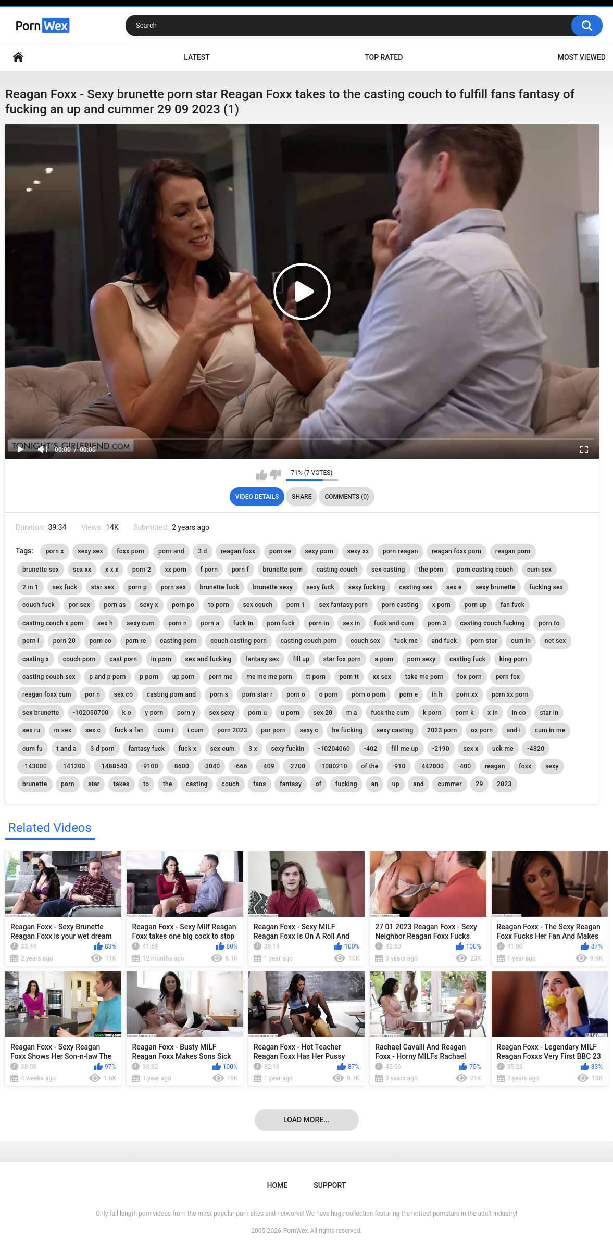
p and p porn (107, 676)
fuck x (187, 748)
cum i (166, 730)
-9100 (149, 766)
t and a (67, 748)
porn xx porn (510, 694)
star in (549, 712)
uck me (503, 748)
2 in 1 (30, 587)
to (146, 784)
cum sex (539, 569)
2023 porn (442, 730)
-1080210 (333, 766)
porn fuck (281, 623)
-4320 (535, 748)
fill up (301, 659)
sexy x (149, 605)
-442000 (431, 766)
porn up (476, 605)
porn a (210, 623)
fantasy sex (262, 659)
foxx (525, 766)
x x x (112, 569)
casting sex (415, 587)
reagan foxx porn (456, 551)
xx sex (382, 676)
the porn (431, 569)
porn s (219, 694)
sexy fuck (321, 587)
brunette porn (283, 569)
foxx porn (130, 551)
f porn (209, 569)
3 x (252, 748)
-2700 (296, 766)
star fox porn (342, 659)
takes (122, 784)
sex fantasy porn (343, 605)
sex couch (257, 605)
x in (492, 712)
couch (230, 784)
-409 (267, 766)
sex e (454, 587)
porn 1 (295, 605)
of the (369, 766)
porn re (136, 641)
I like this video (261, 475)
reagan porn (513, 551)
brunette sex (40, 569)
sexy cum (140, 623)
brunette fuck (219, 587)
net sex (555, 641)
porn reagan (400, 551)
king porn (513, 659)
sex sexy (222, 712)
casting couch (337, 569)
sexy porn (319, 551)
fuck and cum (394, 623)
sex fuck (65, 587)
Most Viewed (582, 57)
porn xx (467, 694)
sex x (470, 748)
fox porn (469, 676)
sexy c (308, 730)
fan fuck (512, 605)
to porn (218, 605)
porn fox (507, 676)
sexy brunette (496, 587)
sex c (93, 730)
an (374, 784)
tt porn (316, 676)
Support (330, 1185)
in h (437, 694)
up (395, 784)
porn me (220, 676)
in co (519, 712)
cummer (449, 784)
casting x (35, 659)
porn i (30, 641)
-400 (464, 766)
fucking (346, 784)
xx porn (176, 569)
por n (92, 694)
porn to (549, 623)
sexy (552, 766)
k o (126, 712)
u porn (290, 712)
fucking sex (546, 587)
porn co (101, 641)
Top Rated (384, 57)
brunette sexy (273, 587)
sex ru (31, 730)
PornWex (295, 1230)
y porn (154, 712)
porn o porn (368, 694)
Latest (197, 57)
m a (351, 712)
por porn (273, 730)
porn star (484, 641)
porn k (464, 712)
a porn (383, 659)
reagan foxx (238, 551)
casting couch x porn (53, 623)
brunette (34, 784)
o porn (328, 694)
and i (514, 730)
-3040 (211, 766)
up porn (183, 676)
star (93, 784)
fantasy (291, 784)
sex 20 (322, 712)
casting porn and (171, 694)
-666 (240, 766)
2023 (504, 784)
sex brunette (40, 712)
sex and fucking (208, 659)
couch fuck (38, 605)
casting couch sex (49, 676)
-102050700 (90, 712)
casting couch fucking (492, 623)
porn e (408, 694)
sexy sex (90, 551)
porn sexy (421, 659)
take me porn (424, 676)
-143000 (34, 766)
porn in (319, 623)
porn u (257, 712)
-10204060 (334, 748)
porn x (54, 551)
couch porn (79, 659)
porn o (295, 694)
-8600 (180, 766)
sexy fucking (366, 587)
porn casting (400, 605)
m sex (63, 730)
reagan (495, 766)
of (319, 784)
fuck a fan (129, 730)
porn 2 (141, 569)
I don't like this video (275, 475)
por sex (80, 605)
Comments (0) (346, 496)
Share (301, 496)
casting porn (178, 641)
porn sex (173, 587)
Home (18, 57)
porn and (171, 551)
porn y (186, 712)
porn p (137, 587)
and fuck (444, 641)
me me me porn (269, 676)
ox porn (482, 730)
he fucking (347, 730)
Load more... (306, 1120)
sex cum (222, 748)
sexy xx (358, 551)
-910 (399, 766)
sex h (105, 623)
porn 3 (437, 623)
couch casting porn (238, 641)
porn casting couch (485, 569)
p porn (149, 676)
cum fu (32, 748)
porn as (115, 605)
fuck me (406, 641)
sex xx (82, 569)
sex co (123, 694)
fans (259, 784)
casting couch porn (309, 641)
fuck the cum (390, 712)
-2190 (440, 748)
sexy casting (395, 730)
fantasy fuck (146, 748)
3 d (202, 551)
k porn (432, 712)
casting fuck (467, 659)
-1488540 (113, 766)
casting (197, 784)
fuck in (243, 623)
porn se (280, 551)
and (418, 784)
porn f (240, 569)
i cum (195, 730)
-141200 (73, 766)
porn (67, 784)
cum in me (550, 730)
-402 (371, 748)
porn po (183, 605)
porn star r (257, 694)
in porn (161, 659)
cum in (521, 641)
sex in (351, 623)
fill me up (405, 748)
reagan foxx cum (46, 694)
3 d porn (103, 748)
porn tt (349, 676)
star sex (103, 587)
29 (479, 784)
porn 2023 (232, 730)
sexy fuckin (287, 748)
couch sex (365, 641)
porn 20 (64, 641)
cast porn (123, 659)
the (167, 784)
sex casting (388, 569)
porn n (177, 623)
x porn (441, 605)
